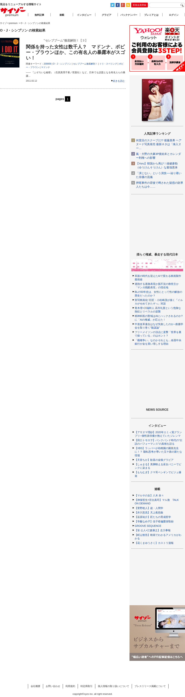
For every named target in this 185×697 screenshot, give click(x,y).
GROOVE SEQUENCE (148, 525)
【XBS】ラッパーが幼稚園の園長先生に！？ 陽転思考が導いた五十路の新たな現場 (158, 452)
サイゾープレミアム (13, 11)
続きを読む (119, 81)
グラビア (106, 15)
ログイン (174, 15)
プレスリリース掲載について (150, 686)
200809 (47, 63)
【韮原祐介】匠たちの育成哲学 (153, 516)
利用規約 (70, 686)
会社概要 (35, 686)
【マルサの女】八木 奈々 (149, 495)
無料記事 (39, 15)
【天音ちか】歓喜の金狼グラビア (154, 459)
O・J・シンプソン (62, 63)
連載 (61, 15)
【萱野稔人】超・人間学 (149, 508)
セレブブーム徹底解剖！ (85, 63)
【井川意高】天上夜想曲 (149, 512)
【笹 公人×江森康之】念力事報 (153, 530)
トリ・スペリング (108, 63)
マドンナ (45, 67)
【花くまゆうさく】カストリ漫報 (154, 542)
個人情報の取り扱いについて (113, 686)
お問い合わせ (53, 686)
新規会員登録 (139, 5)
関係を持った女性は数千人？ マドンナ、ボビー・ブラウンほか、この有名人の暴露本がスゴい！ (75, 52)
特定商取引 (86, 686)
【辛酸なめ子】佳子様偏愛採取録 (154, 521)
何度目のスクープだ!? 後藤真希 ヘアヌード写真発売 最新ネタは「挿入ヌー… (158, 144)
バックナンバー (128, 15)
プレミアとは (151, 15)
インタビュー (84, 15)
